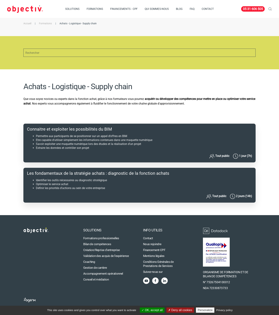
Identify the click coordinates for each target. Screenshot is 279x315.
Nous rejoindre (152, 244)
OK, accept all (152, 310)
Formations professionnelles (101, 238)
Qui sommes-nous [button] (157, 9)
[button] (270, 9)
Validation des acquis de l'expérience (106, 256)
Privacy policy (224, 310)
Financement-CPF (154, 250)
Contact (208, 9)
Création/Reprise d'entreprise (101, 250)
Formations (95, 9)
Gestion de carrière (95, 267)
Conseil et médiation (96, 279)
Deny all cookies (180, 310)
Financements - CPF (124, 9)
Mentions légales (153, 256)
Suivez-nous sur (153, 272)
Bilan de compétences (97, 244)
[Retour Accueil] (25, 9)
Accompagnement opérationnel (103, 273)
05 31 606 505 (253, 9)
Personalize (205, 310)
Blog (179, 9)
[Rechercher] (139, 53)
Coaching (89, 262)
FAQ (192, 9)
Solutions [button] (72, 9)
